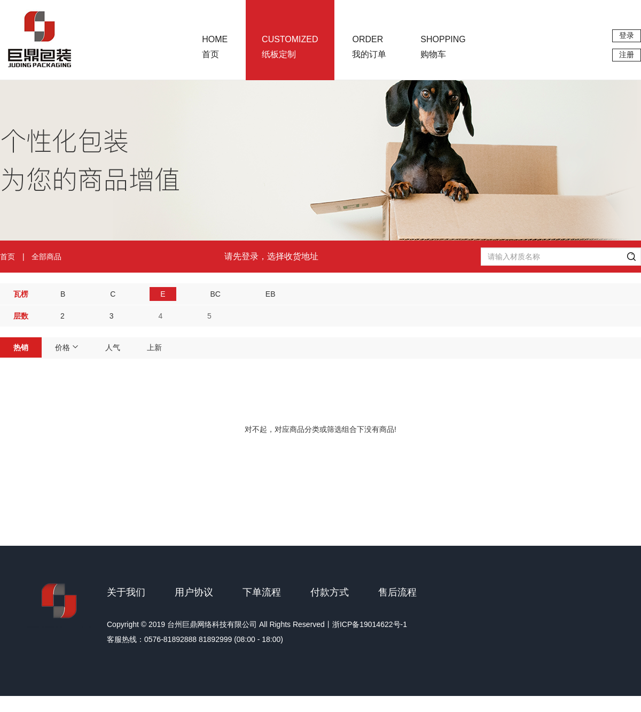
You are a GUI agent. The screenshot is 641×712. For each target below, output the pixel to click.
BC (215, 294)
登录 (626, 35)
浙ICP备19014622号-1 (369, 624)
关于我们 (126, 592)
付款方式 (329, 592)
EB (270, 294)
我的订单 (369, 47)
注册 (626, 54)
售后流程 (397, 592)
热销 (20, 347)
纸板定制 (290, 47)
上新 (154, 347)
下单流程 (262, 592)
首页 (215, 47)
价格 (67, 347)
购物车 (442, 47)
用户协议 (194, 592)
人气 (112, 347)
